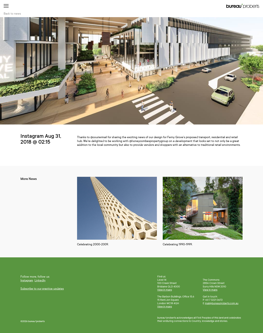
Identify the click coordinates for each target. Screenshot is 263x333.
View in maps (164, 289)
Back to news (12, 13)
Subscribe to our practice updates (42, 289)
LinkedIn (40, 280)
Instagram (26, 280)
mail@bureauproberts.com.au (221, 303)
